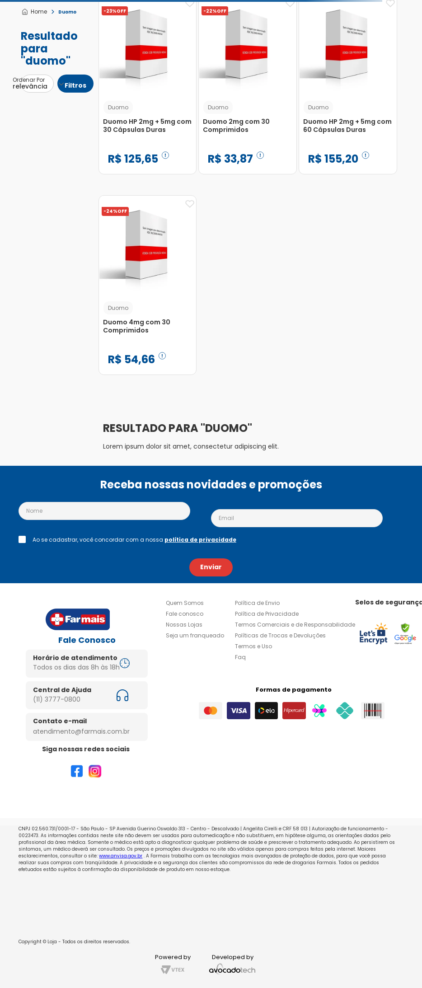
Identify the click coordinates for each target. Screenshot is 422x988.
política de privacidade (200, 539)
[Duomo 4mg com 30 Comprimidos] (147, 292)
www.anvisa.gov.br (120, 855)
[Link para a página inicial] (34, 12)
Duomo (67, 12)
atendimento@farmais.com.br (81, 731)
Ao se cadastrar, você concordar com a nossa (134, 540)
